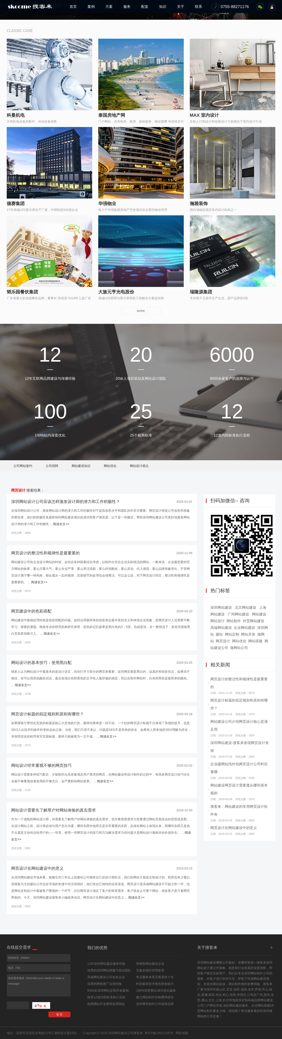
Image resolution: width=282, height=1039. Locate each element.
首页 (73, 6)
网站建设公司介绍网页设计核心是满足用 (239, 725)
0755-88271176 (235, 6)
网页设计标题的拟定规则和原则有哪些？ (47, 714)
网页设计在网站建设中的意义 (37, 868)
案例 (91, 6)
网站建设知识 (81, 466)
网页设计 (18, 490)
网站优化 (110, 466)
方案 (109, 6)
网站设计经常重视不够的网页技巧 (41, 765)
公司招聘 (52, 466)
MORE (141, 311)
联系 (198, 6)
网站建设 (259, 614)
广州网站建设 (238, 614)
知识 (162, 6)
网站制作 (233, 621)
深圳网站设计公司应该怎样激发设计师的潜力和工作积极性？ (65, 501)
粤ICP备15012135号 (159, 1033)
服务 (126, 6)
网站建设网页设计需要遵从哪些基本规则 (239, 789)
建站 (219, 634)
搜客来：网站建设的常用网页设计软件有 (239, 810)
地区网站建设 (232, 1005)
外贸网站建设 (253, 621)
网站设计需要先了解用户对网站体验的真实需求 (53, 810)
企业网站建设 (244, 628)
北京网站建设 (245, 607)
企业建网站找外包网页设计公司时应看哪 (239, 768)
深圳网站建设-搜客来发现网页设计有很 (239, 747)
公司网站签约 (22, 466)
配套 (144, 6)
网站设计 (217, 621)
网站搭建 (255, 641)
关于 (180, 6)
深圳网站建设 (221, 607)
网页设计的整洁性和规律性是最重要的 (45, 553)
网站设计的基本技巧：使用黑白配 (41, 662)
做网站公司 (239, 648)
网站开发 (248, 634)
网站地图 (182, 1033)
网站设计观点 (139, 466)
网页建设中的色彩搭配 (31, 611)
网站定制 (232, 634)
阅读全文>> (61, 524)
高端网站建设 (221, 628)
